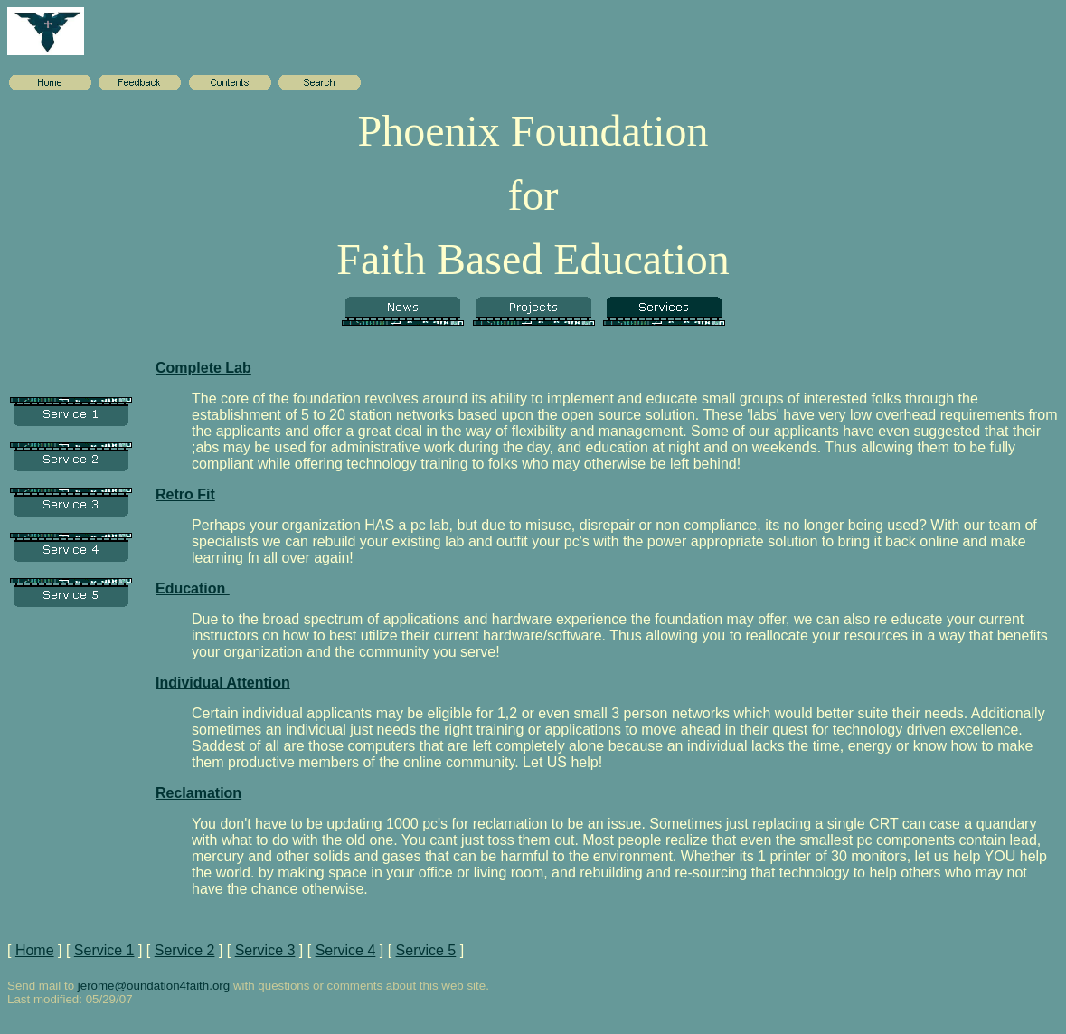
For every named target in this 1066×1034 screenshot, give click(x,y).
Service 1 (104, 950)
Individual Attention (223, 682)
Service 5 (426, 950)
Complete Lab (203, 367)
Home (34, 950)
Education (193, 588)
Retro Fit (185, 494)
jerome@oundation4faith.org (154, 985)
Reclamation (198, 793)
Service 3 (265, 950)
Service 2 (185, 950)
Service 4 (346, 950)
